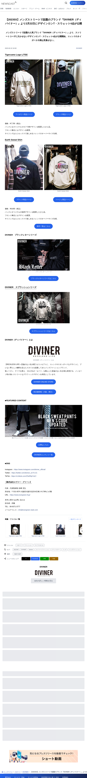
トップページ (7, 772)
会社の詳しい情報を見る (43, 581)
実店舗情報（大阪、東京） (43, 392)
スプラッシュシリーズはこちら (43, 331)
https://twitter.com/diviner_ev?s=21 (24, 473)
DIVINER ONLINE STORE (43, 382)
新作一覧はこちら (43, 226)
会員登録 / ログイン (77, 3)
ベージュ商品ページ (63, 199)
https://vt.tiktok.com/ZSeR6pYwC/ (23, 476)
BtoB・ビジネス (47, 8)
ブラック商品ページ (63, 114)
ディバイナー (56, 549)
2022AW (16, 549)
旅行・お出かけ (59, 8)
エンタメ (16, 8)
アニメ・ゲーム (34, 8)
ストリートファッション (43, 549)
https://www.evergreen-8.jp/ (20, 495)
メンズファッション (74, 549)
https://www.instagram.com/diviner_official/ (29, 469)
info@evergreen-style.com (28, 510)
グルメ (69, 8)
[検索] (65, 3)
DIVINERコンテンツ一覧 (43, 455)
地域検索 (8, 8)
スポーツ (24, 8)
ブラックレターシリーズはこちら (43, 278)
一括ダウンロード (75, 519)
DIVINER (79, 48)
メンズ (64, 549)
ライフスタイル (39, 545)
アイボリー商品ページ (24, 114)
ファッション (28, 545)
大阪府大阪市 (17, 554)
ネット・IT (76, 8)
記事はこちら (43, 445)
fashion (31, 549)
